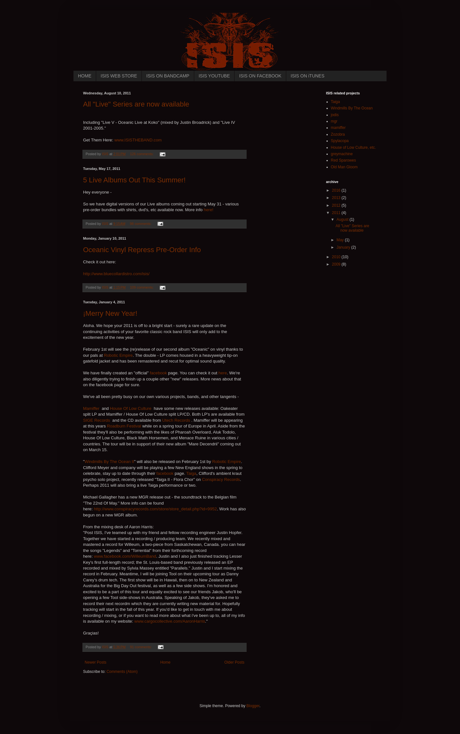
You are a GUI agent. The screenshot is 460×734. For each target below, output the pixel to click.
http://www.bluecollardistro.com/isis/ (116, 273)
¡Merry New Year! (110, 313)
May (340, 240)
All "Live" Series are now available (136, 104)
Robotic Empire (118, 355)
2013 (336, 197)
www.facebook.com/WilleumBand (125, 556)
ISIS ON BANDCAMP (167, 75)
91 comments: (141, 647)
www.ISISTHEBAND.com (138, 140)
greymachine (342, 154)
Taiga (191, 473)
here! (208, 209)
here (222, 373)
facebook (158, 373)
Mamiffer (91, 408)
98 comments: (141, 224)
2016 (336, 190)
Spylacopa (340, 141)
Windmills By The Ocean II (109, 461)
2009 (336, 264)
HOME (84, 75)
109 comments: (142, 287)
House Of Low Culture (130, 408)
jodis (335, 115)
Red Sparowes (343, 160)
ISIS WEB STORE (119, 75)
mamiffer (338, 127)
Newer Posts (95, 662)
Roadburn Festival (124, 426)
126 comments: (142, 154)
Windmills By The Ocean (352, 108)
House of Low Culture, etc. (353, 147)
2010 (336, 257)
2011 (336, 213)
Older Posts (234, 662)
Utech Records (176, 420)
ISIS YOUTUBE (214, 75)
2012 (336, 205)
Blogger (252, 706)
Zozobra (338, 134)
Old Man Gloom (344, 167)
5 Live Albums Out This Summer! (134, 180)
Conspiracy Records (221, 479)
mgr (334, 121)
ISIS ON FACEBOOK (260, 75)
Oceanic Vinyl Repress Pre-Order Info (142, 250)
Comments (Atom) (121, 671)
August (342, 219)
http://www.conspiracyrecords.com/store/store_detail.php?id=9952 (155, 509)
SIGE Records (96, 420)
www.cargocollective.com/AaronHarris (169, 621)
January (343, 247)
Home (165, 662)
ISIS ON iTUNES (308, 75)
